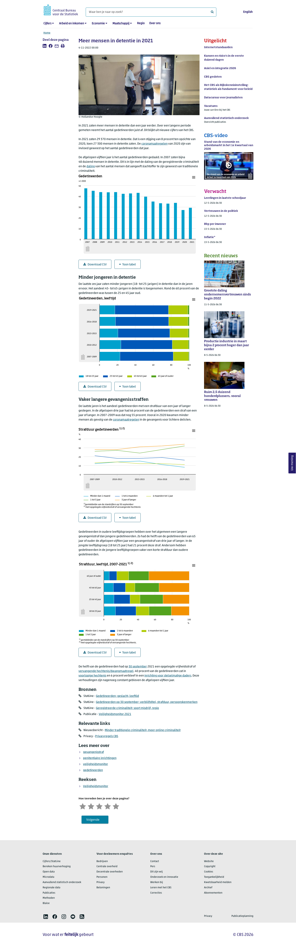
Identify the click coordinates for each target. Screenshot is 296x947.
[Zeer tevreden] (116, 806)
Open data (49, 872)
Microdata (48, 877)
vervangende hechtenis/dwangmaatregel (106, 671)
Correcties (156, 893)
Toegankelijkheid (214, 877)
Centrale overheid (106, 866)
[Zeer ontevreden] (83, 806)
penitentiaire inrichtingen (99, 758)
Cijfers (47, 23)
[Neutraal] (99, 806)
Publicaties (49, 893)
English (248, 12)
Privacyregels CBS (106, 736)
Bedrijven (102, 861)
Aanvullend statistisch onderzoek (62, 882)
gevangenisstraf (93, 752)
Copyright (209, 866)
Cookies (208, 872)
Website (209, 861)
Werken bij (156, 882)
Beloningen (103, 887)
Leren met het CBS (160, 887)
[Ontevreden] (91, 806)
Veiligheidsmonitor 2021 (115, 714)
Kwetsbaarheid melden (217, 882)
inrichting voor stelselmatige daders (167, 675)
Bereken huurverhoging (57, 866)
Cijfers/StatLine (52, 861)
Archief (208, 887)
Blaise (46, 903)
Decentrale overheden (109, 872)
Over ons (154, 23)
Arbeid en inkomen (71, 23)
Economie (98, 23)
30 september (138, 666)
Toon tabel (127, 264)
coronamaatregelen (154, 143)
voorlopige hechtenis (92, 675)
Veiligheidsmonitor (95, 786)
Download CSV (95, 264)
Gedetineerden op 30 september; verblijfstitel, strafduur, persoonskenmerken (146, 702)
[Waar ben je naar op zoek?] (151, 12)
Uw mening (292, 463)
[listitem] (44, 46)
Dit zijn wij (156, 872)
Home (46, 33)
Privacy (100, 882)
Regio (141, 23)
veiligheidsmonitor (95, 764)
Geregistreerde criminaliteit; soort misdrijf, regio (127, 708)
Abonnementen (213, 893)
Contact (154, 861)
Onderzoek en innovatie (164, 877)
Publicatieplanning (242, 916)
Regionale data (51, 887)
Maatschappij (121, 23)
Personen (101, 877)
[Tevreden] (107, 806)
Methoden (49, 898)
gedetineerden (93, 770)
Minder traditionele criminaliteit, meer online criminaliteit (142, 730)
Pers (152, 866)
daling (90, 166)
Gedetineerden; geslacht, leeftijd (117, 696)
